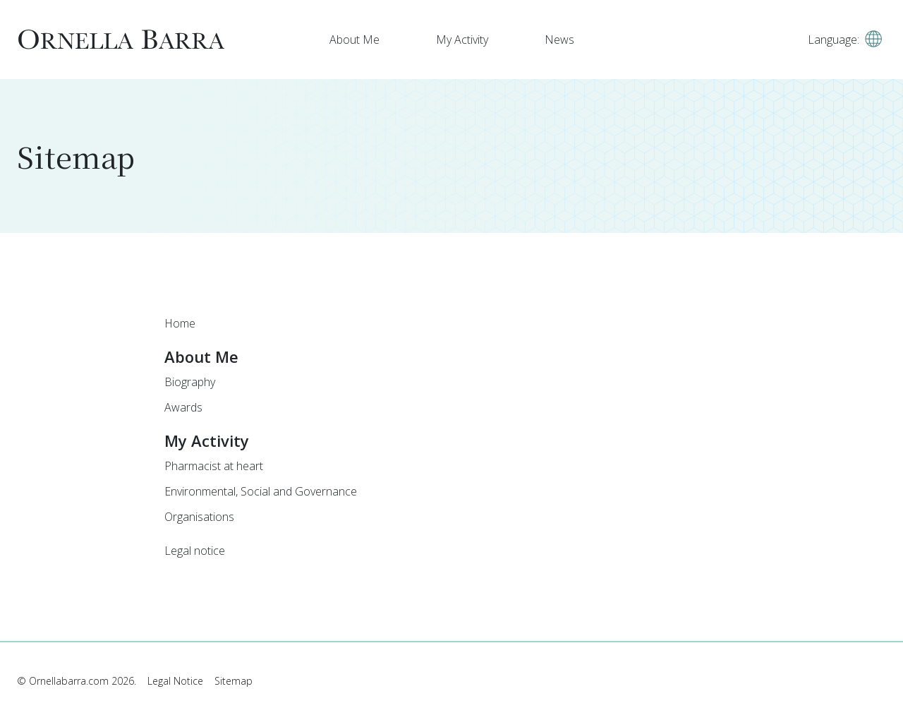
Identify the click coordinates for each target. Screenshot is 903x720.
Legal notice (194, 550)
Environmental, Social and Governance (260, 491)
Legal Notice (175, 681)
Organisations (199, 516)
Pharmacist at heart (213, 466)
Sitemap (233, 681)
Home (179, 323)
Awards (183, 407)
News (559, 39)
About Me (354, 39)
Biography (189, 382)
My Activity (462, 39)
